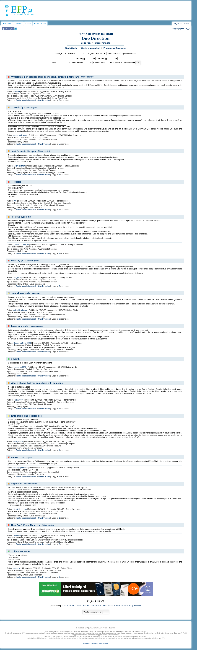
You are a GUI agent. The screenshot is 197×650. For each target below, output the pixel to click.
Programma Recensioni (115, 48)
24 (114, 606)
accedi (186, 23)
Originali (18, 23)
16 (93, 606)
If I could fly (17, 107)
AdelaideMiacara (20, 310)
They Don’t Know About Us (25, 525)
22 (109, 606)
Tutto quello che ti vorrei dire (26, 416)
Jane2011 (17, 568)
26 (119, 606)
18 (98, 606)
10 (77, 606)
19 (101, 606)
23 (111, 606)
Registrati (177, 23)
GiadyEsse (18, 441)
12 (83, 606)
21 (106, 606)
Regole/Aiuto (40, 23)
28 (125, 606)
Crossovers (102, 43)
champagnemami (20, 468)
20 (104, 606)
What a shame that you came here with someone (37, 383)
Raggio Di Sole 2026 (22, 343)
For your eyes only (21, 217)
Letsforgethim (19, 166)
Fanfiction (7, 23)
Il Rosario (16, 182)
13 (85, 606)
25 (117, 606)
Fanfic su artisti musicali (95, 34)
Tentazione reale (19, 326)
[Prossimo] (136, 606)
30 (130, 606)
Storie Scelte (71, 48)
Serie (86, 43)
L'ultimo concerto (20, 551)
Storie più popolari (90, 48)
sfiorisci (16, 91)
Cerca (28, 23)
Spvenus (17, 535)
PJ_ (15, 201)
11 (80, 606)
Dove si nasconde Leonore (25, 293)
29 (127, 606)
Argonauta (16, 483)
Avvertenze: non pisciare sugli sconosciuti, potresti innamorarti (45, 77)
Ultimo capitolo (87, 77)
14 (88, 606)
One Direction (96, 38)
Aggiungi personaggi (180, 28)
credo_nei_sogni (20, 135)
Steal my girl (17, 260)
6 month (15, 359)
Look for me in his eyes (23, 151)
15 (91, 606)
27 (122, 606)
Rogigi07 (17, 277)
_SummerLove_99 (21, 245)
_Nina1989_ (18, 400)
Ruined (14, 457)
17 (96, 606)
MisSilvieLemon (20, 509)
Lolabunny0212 (19, 367)
